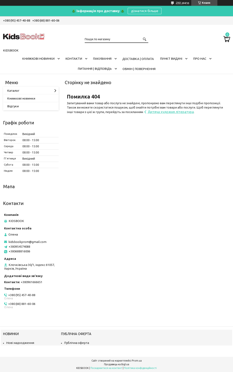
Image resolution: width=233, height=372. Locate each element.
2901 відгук (182, 2)
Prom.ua (137, 360)
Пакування (102, 58)
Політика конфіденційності (140, 368)
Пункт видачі (171, 58)
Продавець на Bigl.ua (116, 364)
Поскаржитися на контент (106, 368)
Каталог (13, 90)
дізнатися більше (144, 11)
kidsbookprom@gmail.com (27, 242)
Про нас (199, 58)
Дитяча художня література (171, 112)
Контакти (73, 58)
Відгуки (13, 106)
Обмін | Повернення (139, 69)
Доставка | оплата (138, 59)
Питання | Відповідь (95, 68)
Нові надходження (20, 343)
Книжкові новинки (38, 58)
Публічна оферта (76, 343)
